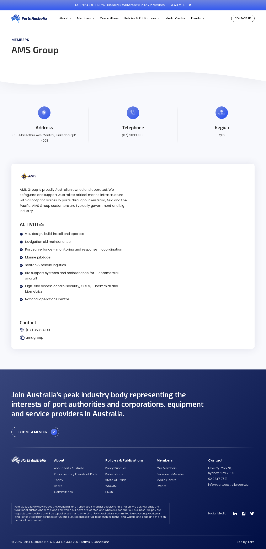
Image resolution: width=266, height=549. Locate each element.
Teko (251, 542)
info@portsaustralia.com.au (228, 485)
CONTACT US (243, 18)
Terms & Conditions (94, 542)
